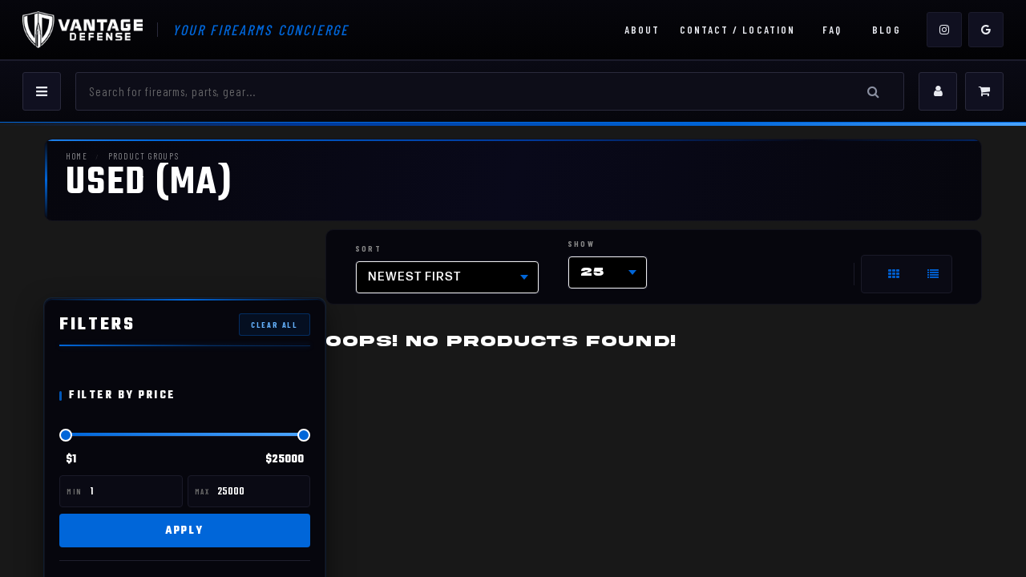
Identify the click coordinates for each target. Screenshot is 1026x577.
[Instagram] (944, 29)
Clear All (274, 324)
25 (592, 271)
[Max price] (261, 491)
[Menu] (41, 91)
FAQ (832, 29)
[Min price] (134, 491)
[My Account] (938, 91)
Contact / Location (737, 29)
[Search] (472, 91)
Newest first (414, 276)
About (642, 29)
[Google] (986, 29)
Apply (184, 530)
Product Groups (141, 156)
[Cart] (984, 91)
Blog (886, 29)
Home (76, 156)
